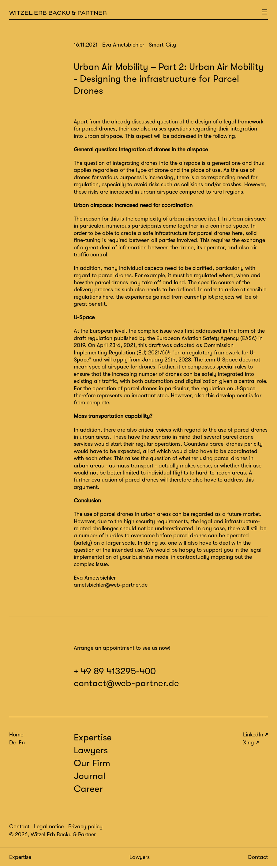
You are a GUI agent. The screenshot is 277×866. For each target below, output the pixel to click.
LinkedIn (253, 735)
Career (88, 789)
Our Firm (92, 763)
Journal (89, 776)
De (12, 742)
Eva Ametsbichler (95, 578)
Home (16, 735)
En (22, 742)
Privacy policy (85, 826)
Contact (258, 857)
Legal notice (49, 826)
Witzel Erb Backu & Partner (58, 12)
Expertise (20, 857)
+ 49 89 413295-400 (115, 671)
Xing (248, 742)
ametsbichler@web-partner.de (111, 585)
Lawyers (139, 857)
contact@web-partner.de (126, 683)
